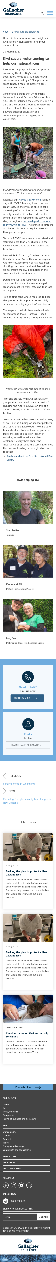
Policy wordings (10, 1111)
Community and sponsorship (17, 1149)
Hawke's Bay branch (29, 199)
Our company (9, 1131)
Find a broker (28, 1087)
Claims (6, 1104)
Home (6, 38)
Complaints (8, 1115)
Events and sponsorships (25, 31)
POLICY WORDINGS (12, 1168)
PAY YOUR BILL (10, 1162)
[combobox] (29, 745)
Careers (6, 1135)
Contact (7, 1139)
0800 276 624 (22, 697)
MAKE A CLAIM (10, 1156)
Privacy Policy (22, 1231)
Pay (5, 1107)
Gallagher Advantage (13, 1146)
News (6, 1142)
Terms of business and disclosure (19, 1118)
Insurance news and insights (30, 38)
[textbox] (27, 745)
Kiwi (5, 31)
